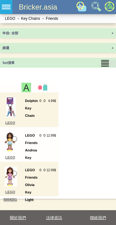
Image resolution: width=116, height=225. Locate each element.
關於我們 (18, 217)
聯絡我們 (98, 217)
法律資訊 (54, 217)
